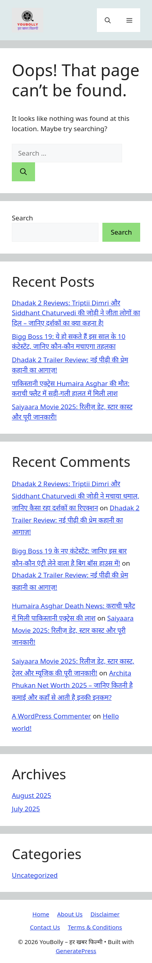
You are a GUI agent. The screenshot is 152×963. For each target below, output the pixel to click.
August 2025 (31, 795)
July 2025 (26, 808)
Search (22, 217)
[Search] (23, 171)
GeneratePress (76, 951)
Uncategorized (35, 875)
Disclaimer (105, 914)
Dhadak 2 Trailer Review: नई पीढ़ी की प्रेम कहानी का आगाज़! (75, 519)
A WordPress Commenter (51, 715)
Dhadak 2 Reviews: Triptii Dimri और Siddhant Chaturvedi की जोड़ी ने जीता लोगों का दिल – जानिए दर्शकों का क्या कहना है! (76, 312)
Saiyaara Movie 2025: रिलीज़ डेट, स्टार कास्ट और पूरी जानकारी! (72, 630)
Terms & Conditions (95, 927)
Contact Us (45, 927)
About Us (70, 914)
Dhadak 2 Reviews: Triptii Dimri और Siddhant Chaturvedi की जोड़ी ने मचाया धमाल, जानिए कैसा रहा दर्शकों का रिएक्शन (75, 495)
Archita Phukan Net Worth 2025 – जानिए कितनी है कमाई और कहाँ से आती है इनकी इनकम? (72, 685)
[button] (108, 20)
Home (40, 914)
